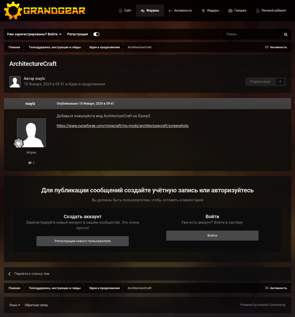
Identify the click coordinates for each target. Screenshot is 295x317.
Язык (14, 305)
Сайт (167, 7)
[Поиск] (239, 34)
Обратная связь (36, 305)
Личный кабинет (273, 19)
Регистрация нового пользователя (83, 241)
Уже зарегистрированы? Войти (34, 34)
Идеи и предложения (87, 84)
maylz (40, 78)
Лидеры (252, 7)
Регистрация (77, 34)
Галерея (280, 7)
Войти (212, 235)
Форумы (192, 7)
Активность (222, 7)
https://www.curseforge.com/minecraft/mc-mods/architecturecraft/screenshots (123, 126)
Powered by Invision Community (263, 305)
